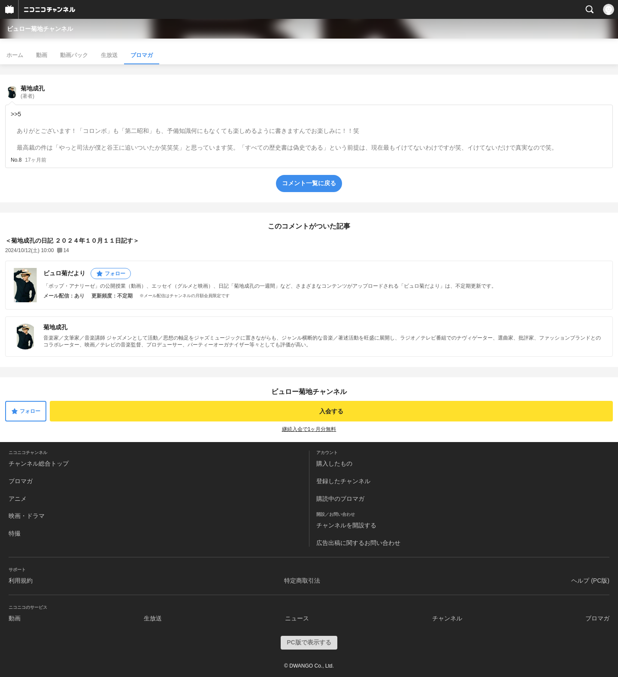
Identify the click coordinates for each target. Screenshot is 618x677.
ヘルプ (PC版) (590, 580)
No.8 (16, 159)
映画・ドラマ (27, 515)
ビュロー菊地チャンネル (40, 28)
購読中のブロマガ (340, 498)
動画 (41, 55)
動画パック (74, 55)
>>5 (16, 114)
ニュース (297, 618)
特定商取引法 (302, 580)
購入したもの (334, 463)
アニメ (18, 498)
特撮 (15, 533)
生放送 (109, 55)
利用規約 (21, 580)
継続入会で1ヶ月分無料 (309, 429)
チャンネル (447, 618)
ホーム (14, 55)
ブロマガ (141, 55)
